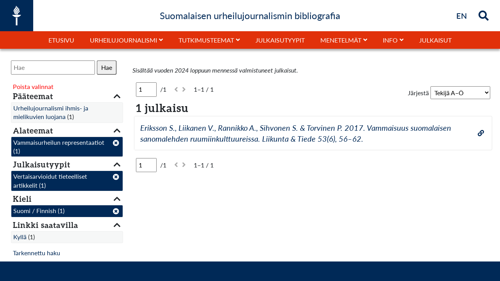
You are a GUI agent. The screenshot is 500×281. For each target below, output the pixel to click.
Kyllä (20, 236)
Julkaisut (435, 40)
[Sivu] (146, 89)
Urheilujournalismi (123, 40)
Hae (106, 67)
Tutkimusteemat (206, 40)
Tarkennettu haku (36, 252)
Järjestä (418, 92)
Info (390, 40)
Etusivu (61, 40)
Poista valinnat (33, 86)
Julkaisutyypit (280, 40)
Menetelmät (340, 40)
